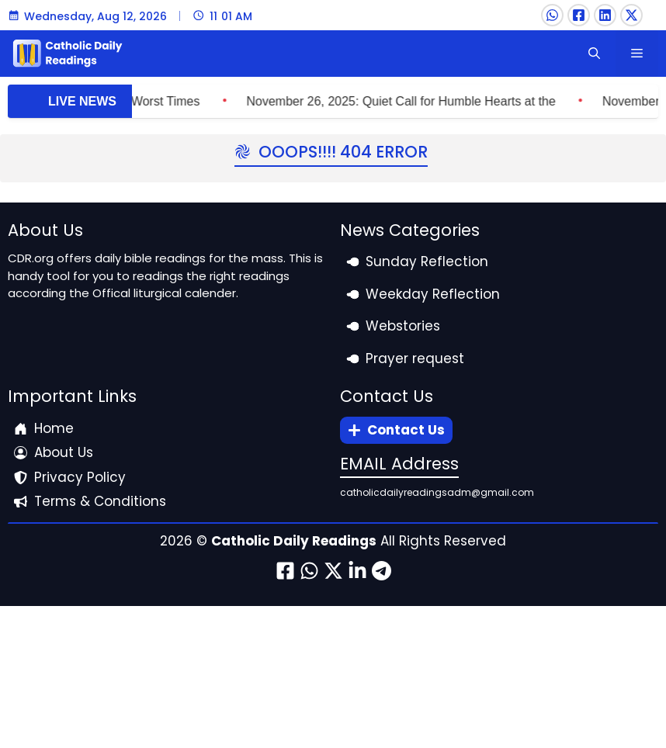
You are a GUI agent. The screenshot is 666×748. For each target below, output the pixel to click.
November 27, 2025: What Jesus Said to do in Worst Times (172, 101)
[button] (594, 53)
